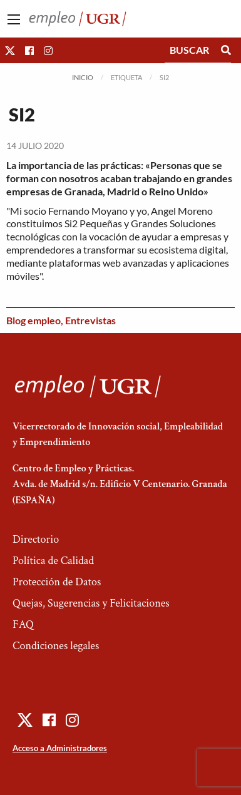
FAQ (23, 624)
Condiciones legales (56, 646)
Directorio (36, 539)
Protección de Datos (57, 582)
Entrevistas (90, 320)
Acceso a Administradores (60, 748)
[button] (10, 50)
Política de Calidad (53, 560)
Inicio (82, 77)
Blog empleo (33, 320)
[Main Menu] (14, 19)
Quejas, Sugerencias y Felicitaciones (91, 603)
